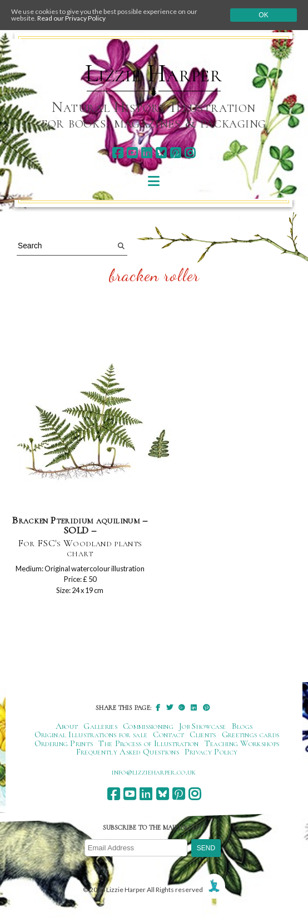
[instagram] (190, 152)
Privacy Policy (211, 752)
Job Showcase (202, 726)
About (67, 726)
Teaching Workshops (242, 743)
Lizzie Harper (153, 73)
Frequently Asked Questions (127, 752)
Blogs (242, 726)
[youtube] (132, 152)
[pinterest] (175, 152)
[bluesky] (161, 152)
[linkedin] (146, 152)
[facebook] (117, 152)
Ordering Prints (63, 743)
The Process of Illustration (148, 743)
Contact (168, 734)
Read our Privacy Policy (71, 18)
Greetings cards (251, 734)
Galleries (100, 726)
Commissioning (148, 726)
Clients (203, 734)
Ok (263, 15)
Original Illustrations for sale (91, 734)
